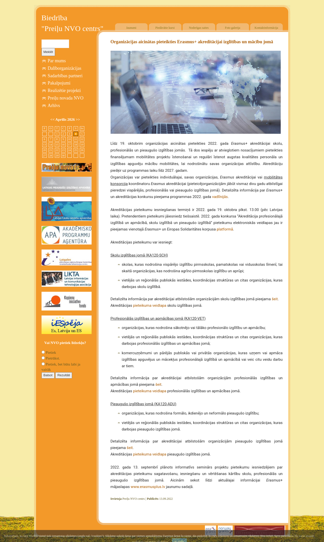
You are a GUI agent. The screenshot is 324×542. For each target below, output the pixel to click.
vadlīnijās (220, 196)
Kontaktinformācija (266, 28)
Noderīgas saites (199, 28)
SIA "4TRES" (241, 538)
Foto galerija (232, 28)
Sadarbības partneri (65, 75)
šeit (275, 299)
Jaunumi (131, 28)
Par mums (57, 60)
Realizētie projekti (64, 90)
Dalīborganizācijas (65, 68)
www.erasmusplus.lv (148, 486)
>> (78, 120)
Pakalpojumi (59, 83)
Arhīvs (54, 105)
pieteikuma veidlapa (149, 305)
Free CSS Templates (272, 538)
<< (52, 120)
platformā (225, 229)
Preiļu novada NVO (66, 98)
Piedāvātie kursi (165, 28)
